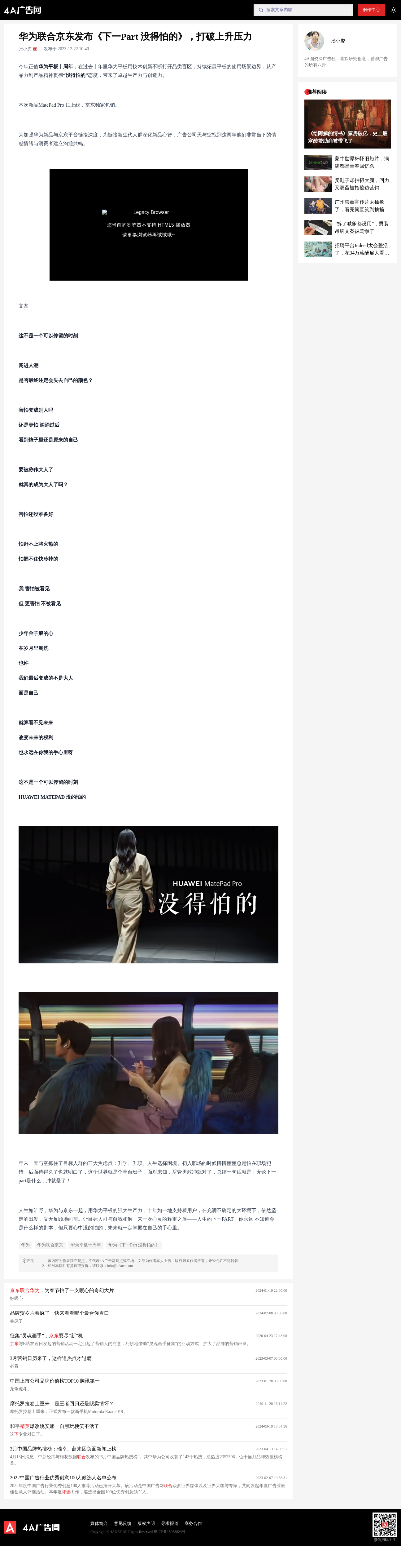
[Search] (303, 10)
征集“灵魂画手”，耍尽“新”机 (46, 1335)
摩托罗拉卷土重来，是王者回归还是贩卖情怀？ (62, 1403)
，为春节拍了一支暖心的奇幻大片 (62, 1290)
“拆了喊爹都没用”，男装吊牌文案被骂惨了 (362, 227)
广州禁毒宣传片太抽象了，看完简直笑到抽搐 (359, 205)
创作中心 (371, 9)
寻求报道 (169, 1523)
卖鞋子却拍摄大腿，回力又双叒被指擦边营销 (362, 184)
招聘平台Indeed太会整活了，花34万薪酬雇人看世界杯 (362, 250)
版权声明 (146, 1523)
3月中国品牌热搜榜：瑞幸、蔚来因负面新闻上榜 (63, 1448)
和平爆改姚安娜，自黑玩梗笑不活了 (54, 1426)
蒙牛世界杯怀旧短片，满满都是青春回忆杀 (362, 162)
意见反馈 (122, 1523)
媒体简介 (99, 1523)
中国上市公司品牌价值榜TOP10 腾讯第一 (55, 1381)
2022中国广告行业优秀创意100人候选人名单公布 (63, 1477)
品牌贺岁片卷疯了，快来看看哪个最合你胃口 (59, 1313)
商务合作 (193, 1523)
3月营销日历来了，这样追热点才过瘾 (51, 1358)
